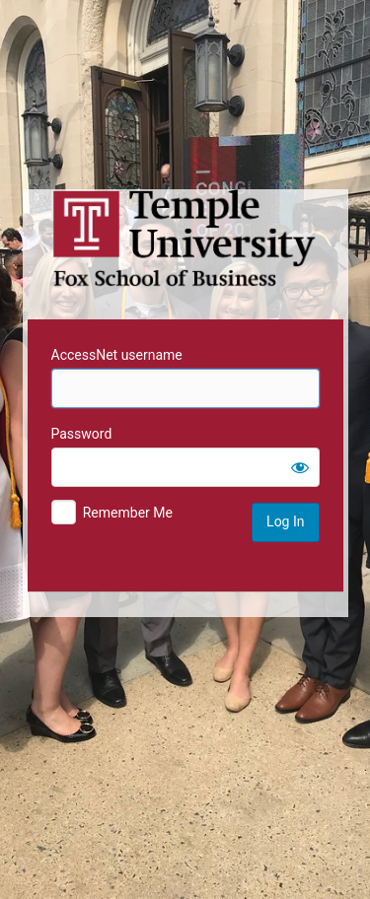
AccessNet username (117, 355)
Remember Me (128, 512)
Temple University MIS (185, 238)
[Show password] (300, 467)
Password (81, 434)
